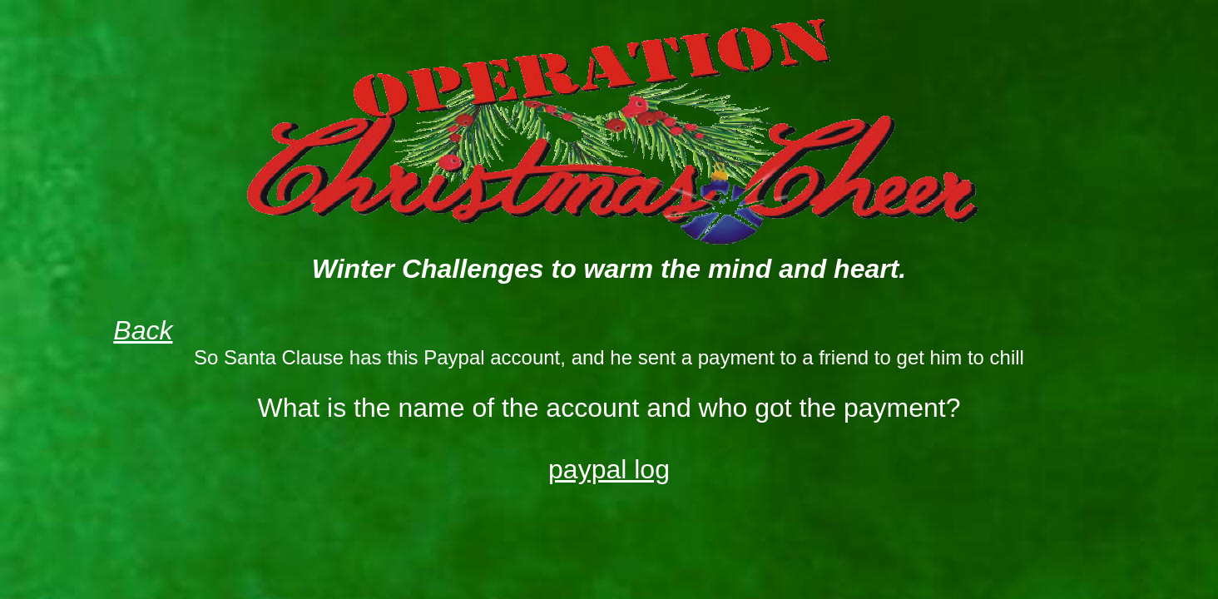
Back (142, 330)
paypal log (609, 469)
